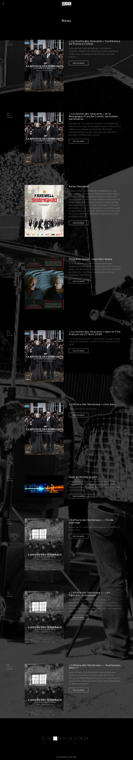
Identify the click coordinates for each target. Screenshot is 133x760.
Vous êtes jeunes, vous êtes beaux (90, 258)
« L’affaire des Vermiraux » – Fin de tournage (91, 521)
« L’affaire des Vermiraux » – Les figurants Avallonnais (89, 594)
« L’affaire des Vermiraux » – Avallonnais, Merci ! (95, 666)
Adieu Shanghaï (79, 186)
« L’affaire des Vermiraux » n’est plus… (93, 404)
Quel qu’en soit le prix (83, 476)
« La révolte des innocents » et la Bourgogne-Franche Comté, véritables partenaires (93, 116)
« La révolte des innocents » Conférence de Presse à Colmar (94, 42)
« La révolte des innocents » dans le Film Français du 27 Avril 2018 (95, 333)
